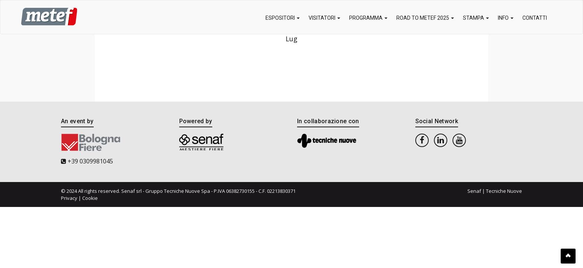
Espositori (282, 18)
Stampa (476, 18)
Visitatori (324, 18)
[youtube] (459, 140)
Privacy (69, 198)
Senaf (474, 191)
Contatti (534, 18)
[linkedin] (440, 140)
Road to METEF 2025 (425, 18)
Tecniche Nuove (504, 191)
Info (505, 18)
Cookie (90, 198)
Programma (368, 18)
